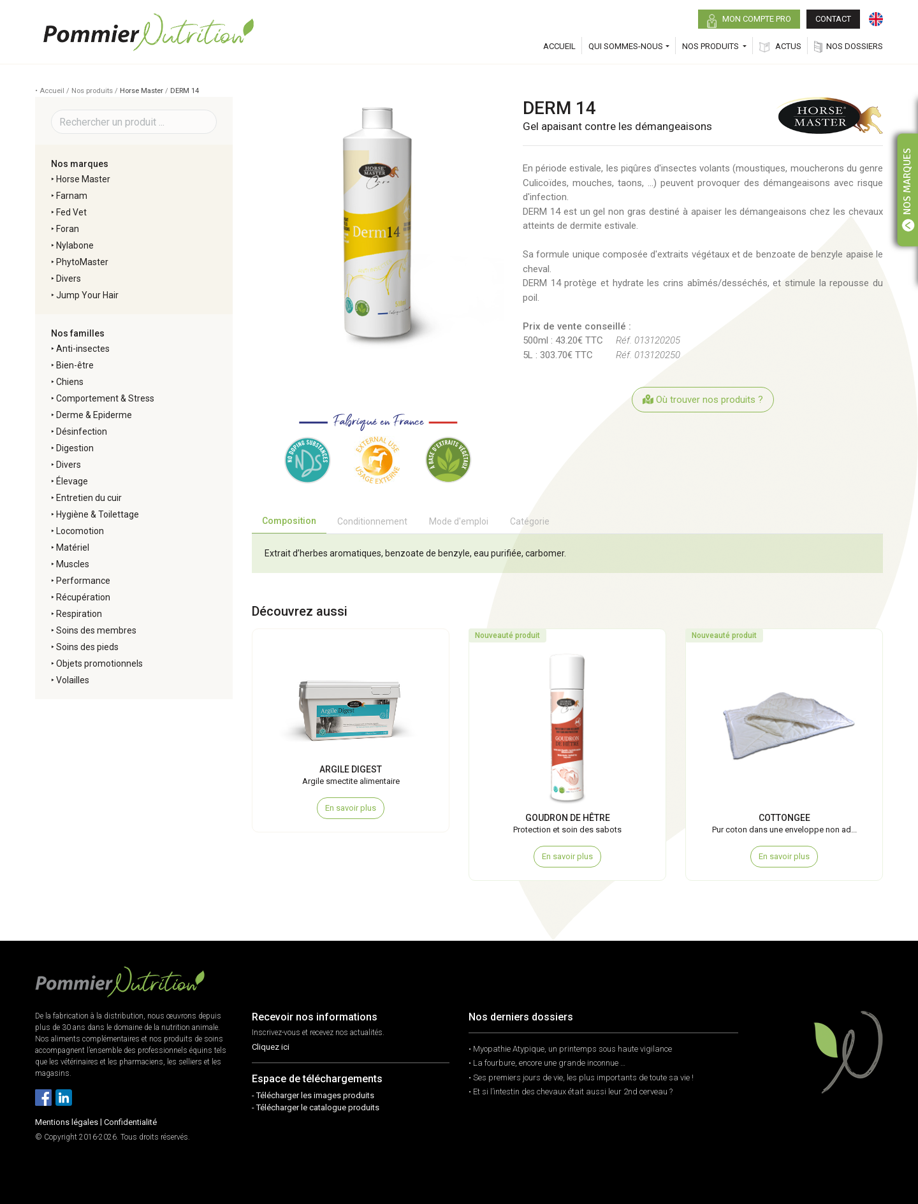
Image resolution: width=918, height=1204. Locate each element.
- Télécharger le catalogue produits (315, 1107)
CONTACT (833, 19)
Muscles (72, 564)
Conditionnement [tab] (372, 521)
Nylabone (75, 245)
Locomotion (80, 531)
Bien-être (75, 365)
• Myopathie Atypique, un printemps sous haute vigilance (570, 1049)
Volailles (72, 680)
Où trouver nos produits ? (703, 399)
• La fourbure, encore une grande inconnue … (547, 1063)
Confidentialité (130, 1122)
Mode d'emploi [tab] (458, 521)
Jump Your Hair (87, 295)
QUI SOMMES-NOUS (625, 46)
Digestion (75, 448)
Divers (68, 278)
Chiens (70, 382)
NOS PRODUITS (711, 46)
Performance (83, 581)
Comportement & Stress (105, 398)
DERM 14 (184, 91)
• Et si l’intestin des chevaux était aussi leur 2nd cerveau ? (571, 1091)
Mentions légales (66, 1122)
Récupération (83, 597)
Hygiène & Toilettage (97, 514)
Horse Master (141, 91)
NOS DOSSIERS (848, 47)
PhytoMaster (82, 262)
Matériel (72, 547)
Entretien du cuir (89, 498)
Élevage (72, 481)
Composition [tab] (289, 521)
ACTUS (780, 46)
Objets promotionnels (99, 663)
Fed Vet (71, 212)
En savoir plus (350, 808)
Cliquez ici (270, 1047)
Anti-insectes (83, 349)
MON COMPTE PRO (749, 21)
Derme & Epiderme (94, 415)
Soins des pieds (87, 647)
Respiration (79, 614)
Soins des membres (96, 630)
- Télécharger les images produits (313, 1095)
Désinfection (81, 431)
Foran (67, 229)
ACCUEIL (559, 46)
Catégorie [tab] (530, 521)
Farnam (71, 196)
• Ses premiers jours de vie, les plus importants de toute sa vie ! (581, 1077)
